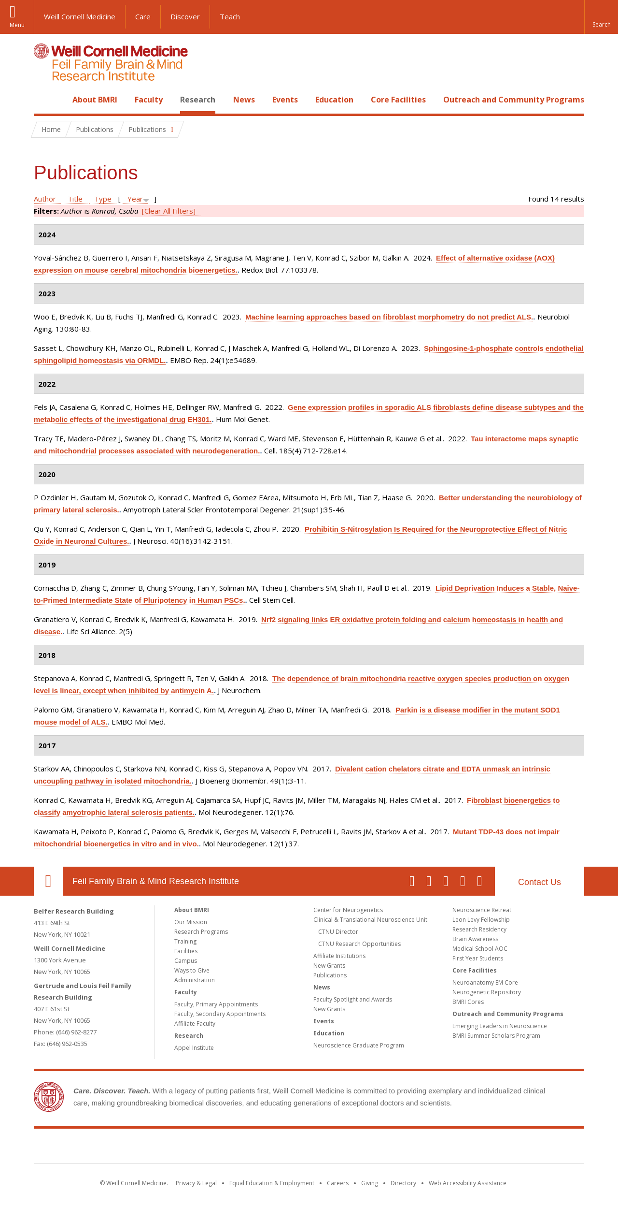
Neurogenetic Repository (486, 992)
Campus (185, 961)
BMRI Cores (468, 1002)
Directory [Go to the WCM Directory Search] (403, 1183)
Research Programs (201, 932)
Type (103, 198)
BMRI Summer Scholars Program (496, 1036)
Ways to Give (192, 970)
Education (334, 99)
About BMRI (94, 99)
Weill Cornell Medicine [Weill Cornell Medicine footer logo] (238, 1148)
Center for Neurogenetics (348, 910)
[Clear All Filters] (169, 211)
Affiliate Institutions (339, 956)
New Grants (329, 965)
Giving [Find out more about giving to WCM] (369, 1183)
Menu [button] (17, 25)
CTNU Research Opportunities (359, 944)
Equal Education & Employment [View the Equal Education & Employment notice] (271, 1183)
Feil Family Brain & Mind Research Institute (155, 881)
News (244, 99)
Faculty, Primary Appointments (216, 1004)
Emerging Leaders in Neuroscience (499, 1026)
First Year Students (477, 958)
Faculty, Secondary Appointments (220, 1014)
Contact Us (539, 882)
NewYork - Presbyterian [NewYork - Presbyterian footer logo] (389, 1148)
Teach (230, 16)
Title (75, 198)
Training (185, 941)
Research (197, 99)
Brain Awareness (475, 939)
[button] (601, 17)
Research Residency (479, 929)
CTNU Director (338, 932)
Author (45, 198)
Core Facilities (398, 99)
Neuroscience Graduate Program (358, 1045)
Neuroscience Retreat (481, 910)
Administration (194, 980)
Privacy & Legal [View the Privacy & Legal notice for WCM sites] (196, 1183)
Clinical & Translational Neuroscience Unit (370, 919)
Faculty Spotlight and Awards (352, 999)
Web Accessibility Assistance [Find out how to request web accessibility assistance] (467, 1183)
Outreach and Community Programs (513, 99)
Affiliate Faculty (194, 1023)
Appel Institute (194, 1048)
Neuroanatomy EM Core (485, 982)
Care (143, 16)
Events (285, 99)
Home (44, 99)
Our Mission (190, 922)
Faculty (149, 99)
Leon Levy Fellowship (481, 919)
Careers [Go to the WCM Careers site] (338, 1183)
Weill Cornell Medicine (79, 16)
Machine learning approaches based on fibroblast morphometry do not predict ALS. (389, 317)
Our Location (48, 881)
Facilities (185, 951)
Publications (330, 975)
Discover (185, 16)
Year (135, 198)
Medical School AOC (479, 948)
